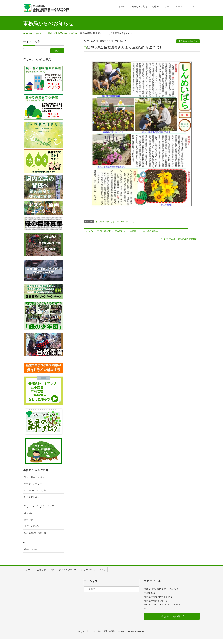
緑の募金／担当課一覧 (35, 533)
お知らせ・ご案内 (45, 569)
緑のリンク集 (30, 549)
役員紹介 (28, 513)
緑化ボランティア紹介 (126, 222)
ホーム (29, 569)
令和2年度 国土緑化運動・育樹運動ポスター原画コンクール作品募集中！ (124, 231)
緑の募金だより (31, 497)
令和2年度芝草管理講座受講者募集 (180, 238)
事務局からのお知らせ (188, 41)
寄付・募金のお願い (34, 477)
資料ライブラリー (33, 483)
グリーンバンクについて (93, 569)
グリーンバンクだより (35, 490)
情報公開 (28, 520)
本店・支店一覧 (31, 526)
